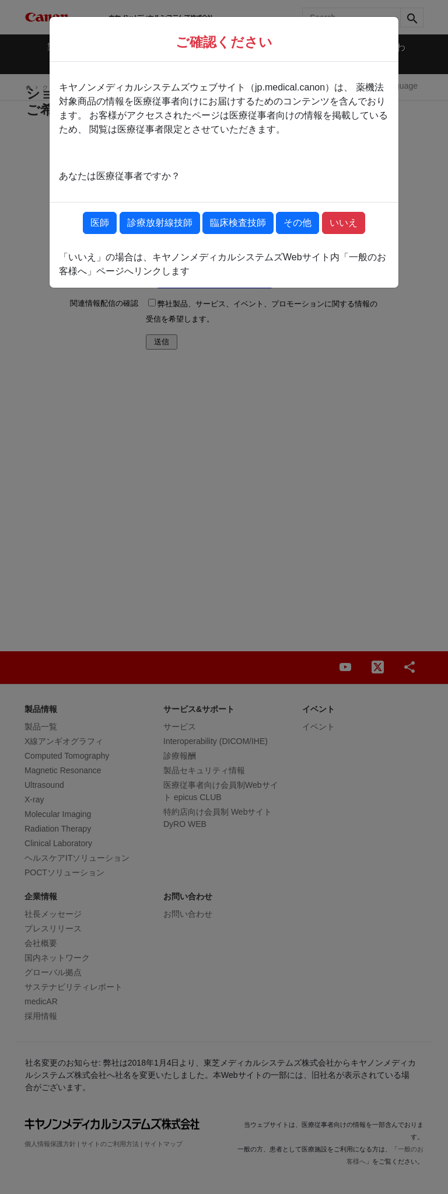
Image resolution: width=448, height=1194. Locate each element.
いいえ (344, 223)
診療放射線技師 (159, 223)
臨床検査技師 (238, 223)
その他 (298, 223)
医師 (99, 223)
